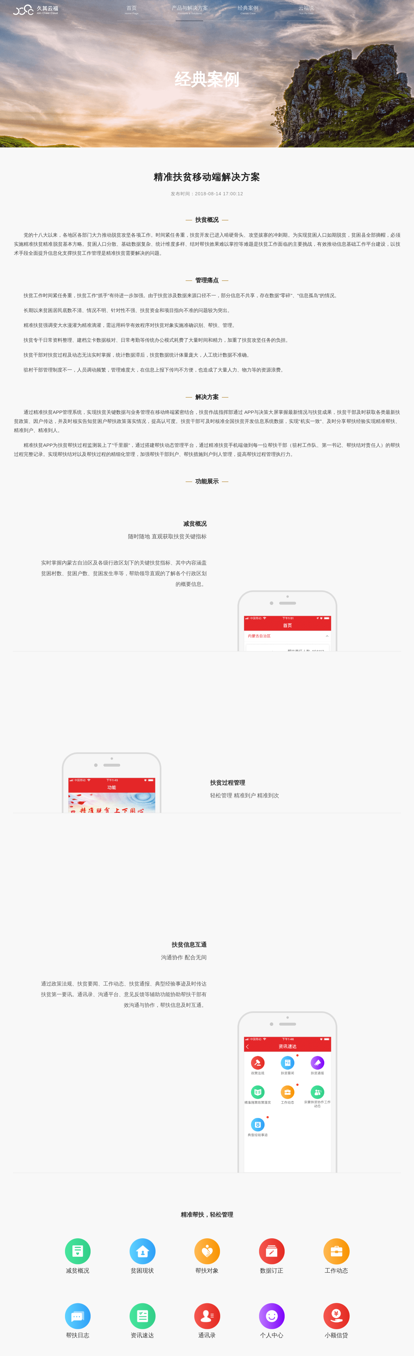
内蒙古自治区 (59, 1227)
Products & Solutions (190, 13)
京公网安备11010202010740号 (235, 1337)
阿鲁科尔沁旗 (256, 1227)
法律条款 (226, 1326)
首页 (131, 8)
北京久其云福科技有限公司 (36, 10)
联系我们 (187, 1326)
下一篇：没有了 (376, 1274)
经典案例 (248, 8)
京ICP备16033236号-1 (294, 1337)
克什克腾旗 (354, 1227)
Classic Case (248, 13)
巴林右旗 (207, 1227)
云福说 (306, 8)
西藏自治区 (108, 1227)
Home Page (131, 13)
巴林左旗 (305, 1227)
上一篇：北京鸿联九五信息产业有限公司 (65, 1274)
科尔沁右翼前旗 (157, 1227)
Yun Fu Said (306, 13)
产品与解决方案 (190, 8)
